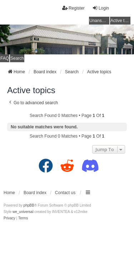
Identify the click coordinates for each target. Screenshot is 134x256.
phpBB (29, 205)
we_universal (23, 212)
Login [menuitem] (100, 8)
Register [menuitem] (73, 8)
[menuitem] (9, 218)
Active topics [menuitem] (120, 20)
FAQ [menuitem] (4, 58)
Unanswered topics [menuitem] (99, 20)
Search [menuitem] (17, 58)
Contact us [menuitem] (65, 192)
